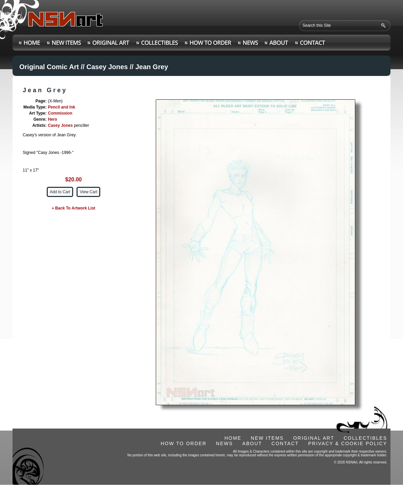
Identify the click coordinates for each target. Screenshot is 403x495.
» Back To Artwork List (74, 208)
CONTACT (285, 443)
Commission (60, 113)
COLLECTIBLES (365, 438)
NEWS (224, 443)
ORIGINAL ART (313, 438)
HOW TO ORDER (184, 443)
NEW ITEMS (267, 438)
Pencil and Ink (61, 107)
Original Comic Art (49, 67)
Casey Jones (107, 67)
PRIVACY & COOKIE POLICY (347, 443)
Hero (52, 119)
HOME (233, 438)
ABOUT (252, 443)
